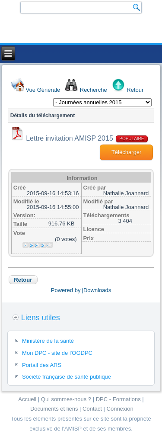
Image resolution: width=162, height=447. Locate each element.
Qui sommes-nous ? (66, 399)
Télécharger (126, 152)
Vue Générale (42, 90)
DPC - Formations (118, 399)
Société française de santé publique (66, 376)
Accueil (27, 399)
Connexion (120, 408)
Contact (92, 408)
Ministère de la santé (48, 341)
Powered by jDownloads (81, 290)
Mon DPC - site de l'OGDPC (57, 353)
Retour (135, 90)
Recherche (93, 90)
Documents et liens (54, 408)
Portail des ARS (41, 365)
